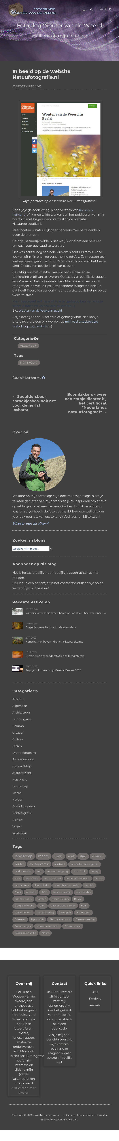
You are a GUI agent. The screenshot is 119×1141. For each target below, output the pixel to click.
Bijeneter (20, 929)
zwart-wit (48, 879)
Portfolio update (24, 806)
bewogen (67, 922)
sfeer (87, 856)
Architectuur (22, 712)
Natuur (17, 799)
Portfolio (95, 1009)
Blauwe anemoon (61, 929)
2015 (77, 879)
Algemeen (28, 345)
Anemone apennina (50, 887)
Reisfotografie (23, 813)
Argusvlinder (23, 894)
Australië (20, 901)
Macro (17, 793)
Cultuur (18, 739)
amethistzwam (24, 887)
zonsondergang (26, 879)
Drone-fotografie (25, 752)
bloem (47, 943)
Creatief (18, 732)
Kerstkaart (20, 779)
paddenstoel (58, 872)
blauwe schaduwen (50, 936)
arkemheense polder (49, 894)
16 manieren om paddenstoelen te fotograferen (55, 656)
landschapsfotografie (29, 872)
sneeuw (21, 865)
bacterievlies (75, 901)
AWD (34, 901)
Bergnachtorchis (25, 915)
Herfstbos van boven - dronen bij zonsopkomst (54, 641)
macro (45, 856)
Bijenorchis (38, 929)
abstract (79, 865)
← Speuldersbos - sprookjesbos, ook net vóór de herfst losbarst (34, 403)
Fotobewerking (24, 759)
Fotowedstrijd (23, 766)
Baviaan (42, 908)
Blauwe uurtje (77, 936)
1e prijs (65, 879)
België (80, 908)
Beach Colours (62, 908)
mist (74, 856)
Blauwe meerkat (88, 929)
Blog (95, 1002)
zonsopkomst (58, 865)
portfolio (29, 362)
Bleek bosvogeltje (26, 943)
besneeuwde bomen (65, 915)
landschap (24, 856)
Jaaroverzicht (22, 773)
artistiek (72, 894)
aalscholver (92, 879)
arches (72, 887)
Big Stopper (86, 922)
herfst (60, 856)
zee (74, 872)
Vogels (17, 826)
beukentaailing (46, 922)
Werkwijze (20, 833)
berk (44, 915)
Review (18, 819)
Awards (95, 1016)
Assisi (86, 894)
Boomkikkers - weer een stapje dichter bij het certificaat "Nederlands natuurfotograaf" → (86, 403)
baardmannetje (52, 901)
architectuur (90, 887)
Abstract (18, 699)
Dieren (17, 746)
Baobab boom (23, 908)
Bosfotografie (22, 719)
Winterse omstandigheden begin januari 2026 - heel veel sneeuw (66, 613)
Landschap (20, 786)
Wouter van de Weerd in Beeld (42, 310)
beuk (86, 915)
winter (37, 865)
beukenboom (23, 922)
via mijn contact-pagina (61, 1054)
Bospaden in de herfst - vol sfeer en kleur (51, 627)
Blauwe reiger (23, 936)
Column (18, 726)
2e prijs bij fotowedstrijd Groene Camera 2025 (53, 670)
